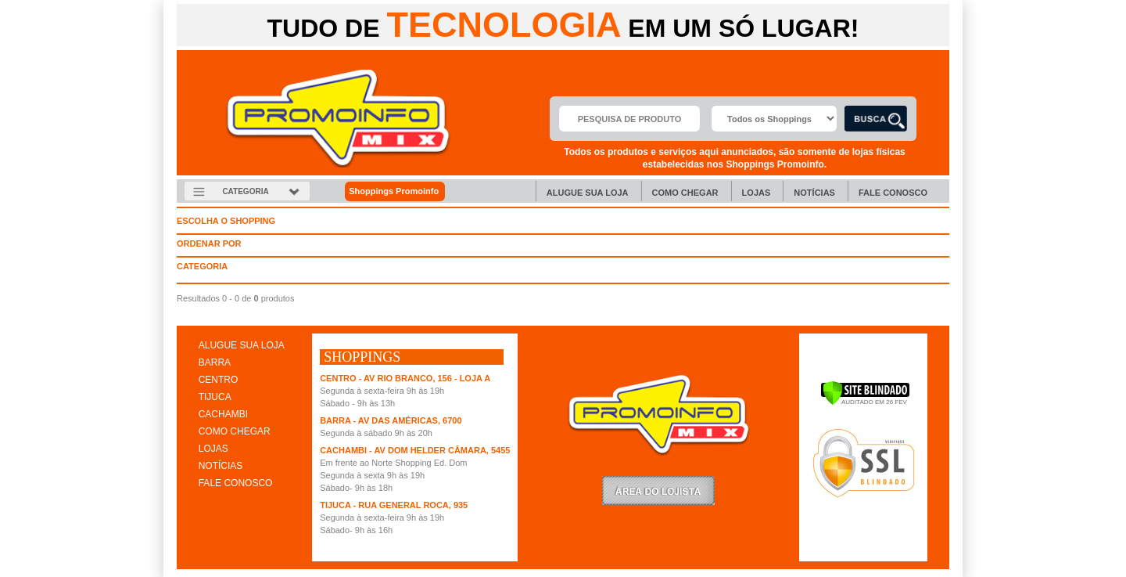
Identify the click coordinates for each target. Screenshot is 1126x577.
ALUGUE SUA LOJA (242, 345)
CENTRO (218, 379)
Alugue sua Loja (588, 192)
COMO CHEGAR (235, 431)
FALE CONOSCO (236, 483)
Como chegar (685, 192)
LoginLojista (658, 490)
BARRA (215, 362)
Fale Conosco (893, 192)
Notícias (814, 192)
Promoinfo (338, 119)
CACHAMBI (223, 414)
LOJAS (213, 448)
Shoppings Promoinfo (402, 191)
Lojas (756, 192)
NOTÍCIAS (221, 465)
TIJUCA (215, 396)
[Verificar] (865, 402)
